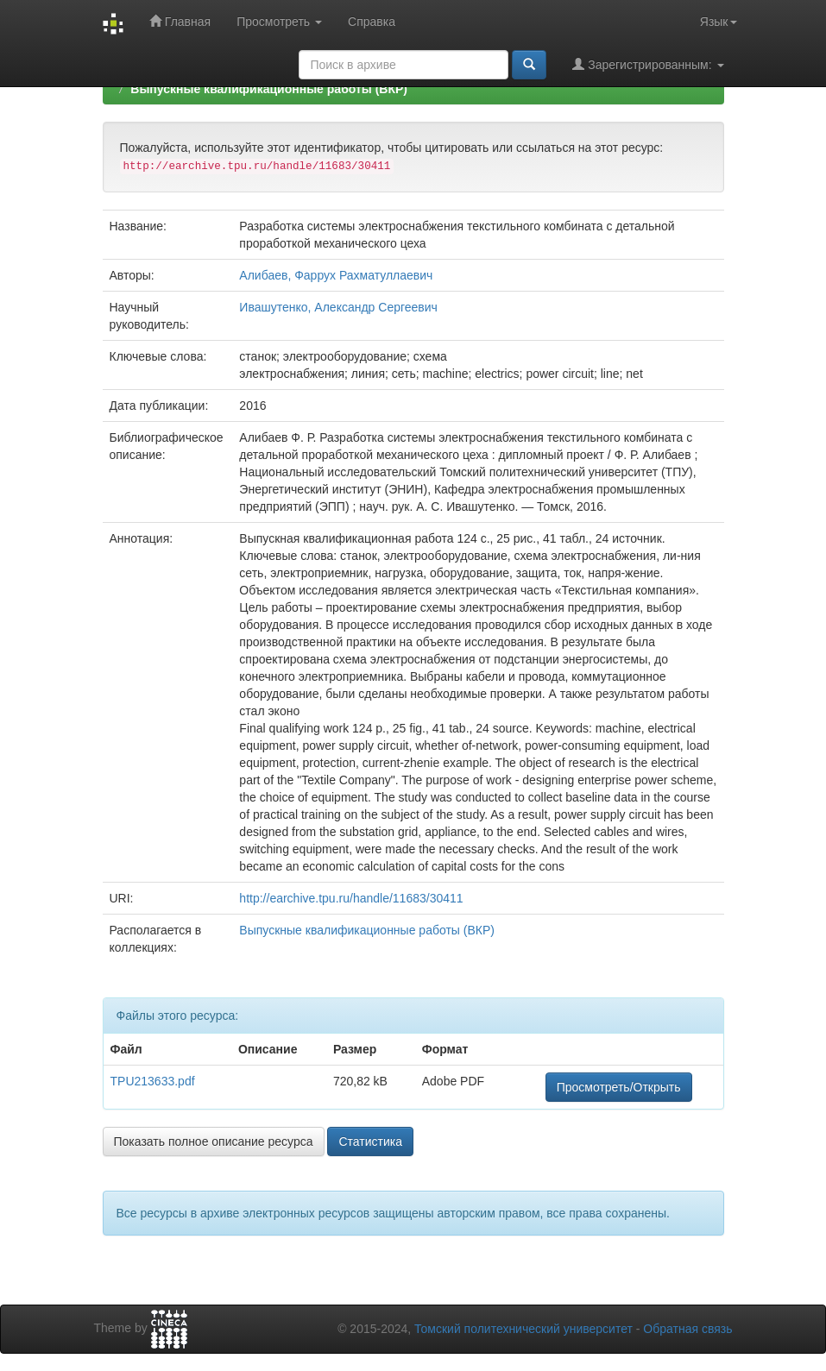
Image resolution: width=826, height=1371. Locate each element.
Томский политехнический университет (523, 1329)
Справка (371, 21)
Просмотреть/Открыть (619, 1087)
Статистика (370, 1141)
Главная (180, 21)
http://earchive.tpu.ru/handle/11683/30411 (351, 898)
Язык (718, 21)
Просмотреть (279, 21)
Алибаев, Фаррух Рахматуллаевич (335, 275)
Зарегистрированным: (647, 64)
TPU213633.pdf (152, 1081)
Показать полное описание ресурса (213, 1141)
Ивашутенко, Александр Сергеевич (338, 307)
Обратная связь (687, 1329)
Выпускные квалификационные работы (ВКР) (268, 89)
